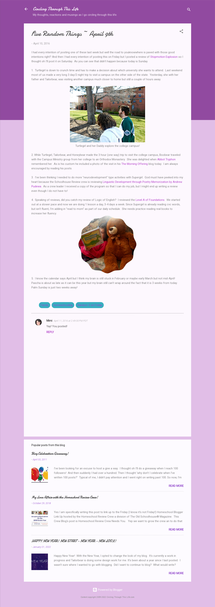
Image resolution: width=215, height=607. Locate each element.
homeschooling (63, 305)
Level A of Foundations (150, 200)
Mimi (49, 320)
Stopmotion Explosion (164, 57)
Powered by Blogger (108, 589)
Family (44, 305)
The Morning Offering (134, 164)
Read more (176, 486)
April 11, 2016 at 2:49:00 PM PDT (71, 320)
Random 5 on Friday (89, 305)
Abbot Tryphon (166, 159)
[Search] (189, 10)
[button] (181, 32)
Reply (50, 332)
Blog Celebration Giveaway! (49, 453)
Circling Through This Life (55, 9)
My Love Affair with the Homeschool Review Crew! (64, 497)
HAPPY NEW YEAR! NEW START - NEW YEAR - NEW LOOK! (73, 541)
